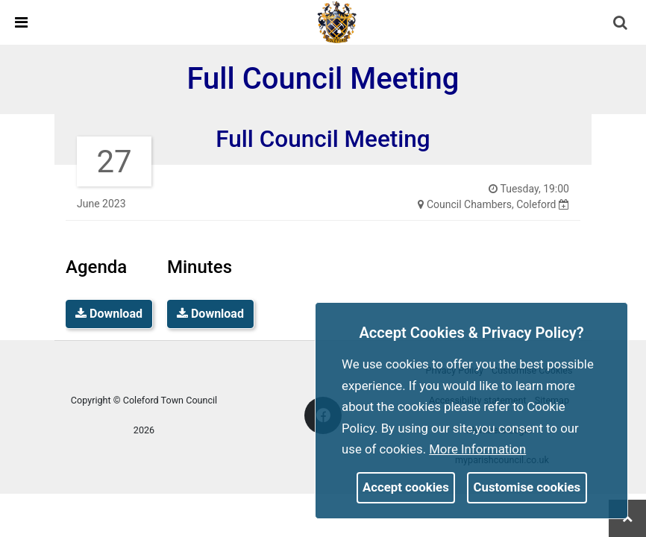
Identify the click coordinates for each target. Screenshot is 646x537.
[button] (621, 24)
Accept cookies (406, 487)
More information (477, 449)
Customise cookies (527, 487)
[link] (337, 22)
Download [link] (108, 314)
